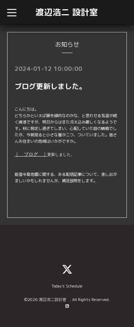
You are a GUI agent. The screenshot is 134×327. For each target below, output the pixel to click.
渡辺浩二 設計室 (66, 12)
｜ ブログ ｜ (31, 154)
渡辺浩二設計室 (54, 299)
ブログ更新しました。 (50, 86)
